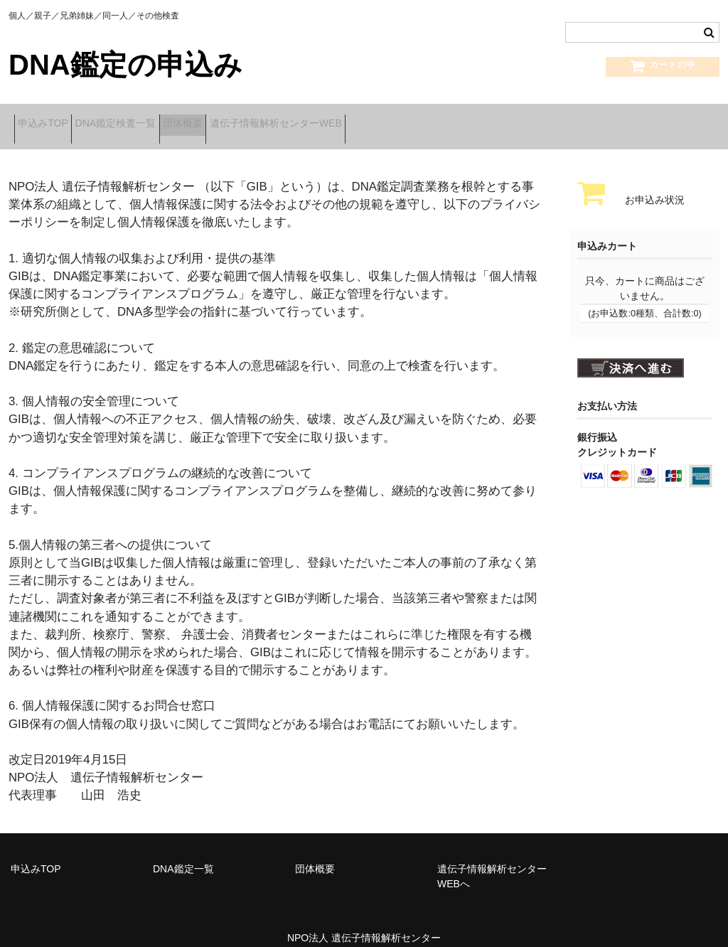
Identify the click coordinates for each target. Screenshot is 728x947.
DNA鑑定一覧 (183, 852)
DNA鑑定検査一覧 (142, 118)
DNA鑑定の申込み (125, 64)
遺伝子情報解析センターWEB (348, 118)
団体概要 (232, 118)
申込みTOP (48, 118)
